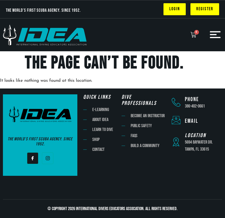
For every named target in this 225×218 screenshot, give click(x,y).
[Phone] (176, 102)
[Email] (176, 120)
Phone (192, 99)
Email (191, 121)
